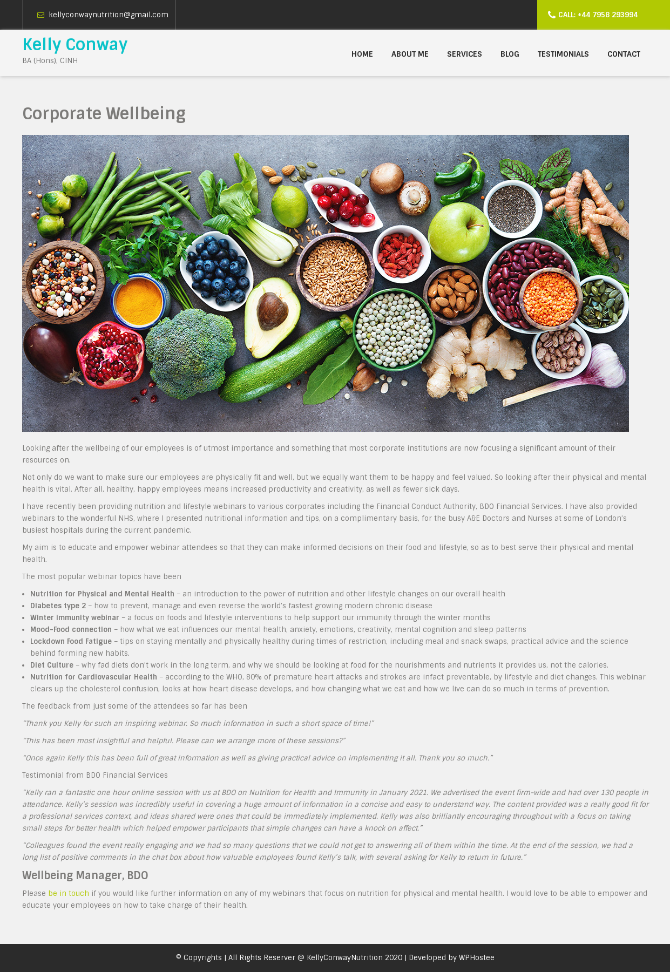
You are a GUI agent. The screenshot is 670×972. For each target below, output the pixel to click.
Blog (509, 54)
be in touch (68, 893)
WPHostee (477, 957)
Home (362, 54)
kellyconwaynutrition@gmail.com (108, 14)
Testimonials (563, 54)
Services (464, 54)
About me (410, 54)
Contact (623, 54)
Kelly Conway (74, 44)
